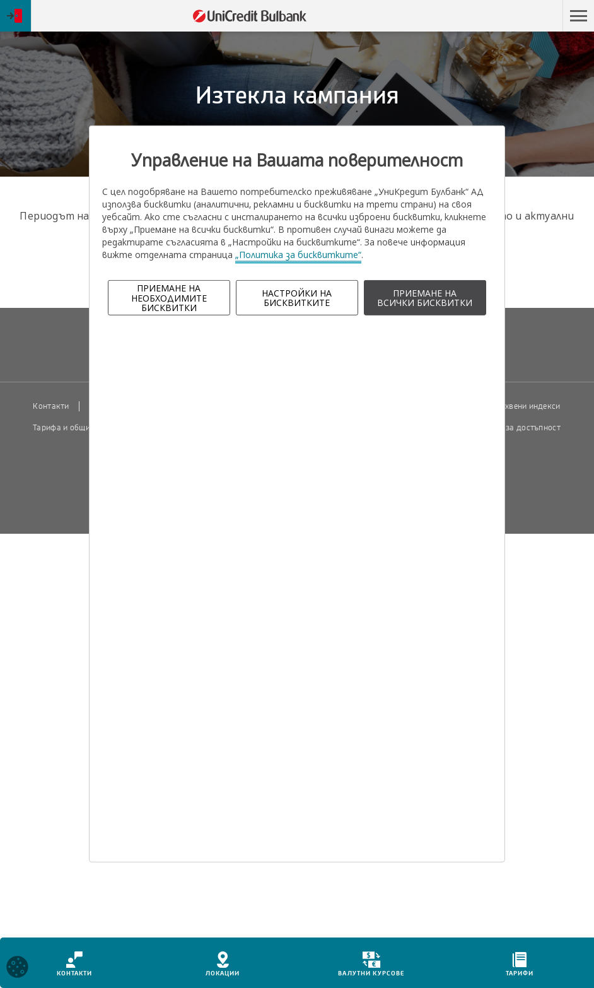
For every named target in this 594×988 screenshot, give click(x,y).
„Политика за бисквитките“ (298, 255)
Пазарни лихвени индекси (511, 406)
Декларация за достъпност (509, 428)
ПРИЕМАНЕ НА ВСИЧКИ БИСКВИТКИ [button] (424, 298)
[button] (578, 16)
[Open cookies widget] (17, 969)
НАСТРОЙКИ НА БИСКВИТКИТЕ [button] (297, 298)
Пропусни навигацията (502, 16)
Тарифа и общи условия (77, 428)
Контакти (51, 406)
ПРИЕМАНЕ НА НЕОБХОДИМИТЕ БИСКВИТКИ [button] (169, 298)
